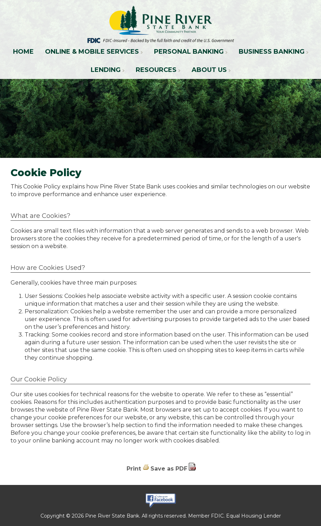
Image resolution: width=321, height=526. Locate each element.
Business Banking (271, 51)
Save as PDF (168, 468)
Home (23, 51)
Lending (106, 70)
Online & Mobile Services (92, 51)
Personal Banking (189, 51)
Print (134, 468)
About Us (209, 70)
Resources (156, 70)
